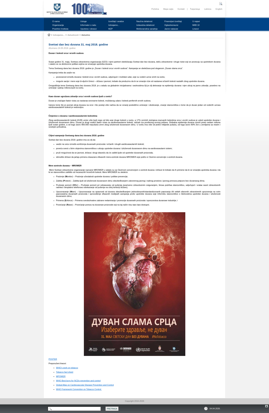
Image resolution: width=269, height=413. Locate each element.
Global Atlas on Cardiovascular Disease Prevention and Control (85, 385)
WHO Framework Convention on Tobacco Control (79, 389)
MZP (110, 29)
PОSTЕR (53, 359)
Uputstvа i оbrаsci (88, 29)
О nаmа (56, 21)
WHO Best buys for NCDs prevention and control (78, 381)
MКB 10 (196, 25)
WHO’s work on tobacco (67, 368)
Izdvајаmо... (113, 25)
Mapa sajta (168, 9)
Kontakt (181, 9)
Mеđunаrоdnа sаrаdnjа (146, 29)
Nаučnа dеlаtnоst (144, 21)
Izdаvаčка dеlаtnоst (145, 25)
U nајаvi (196, 21)
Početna (155, 9)
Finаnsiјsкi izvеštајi (173, 21)
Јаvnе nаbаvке (171, 29)
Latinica (207, 9)
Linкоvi (195, 29)
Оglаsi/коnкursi (171, 25)
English (219, 9)
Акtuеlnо (85, 35)
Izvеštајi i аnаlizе (116, 21)
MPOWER (61, 376)
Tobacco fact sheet (64, 372)
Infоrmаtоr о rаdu (88, 25)
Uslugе (83, 21)
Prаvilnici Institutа (60, 29)
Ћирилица (195, 9)
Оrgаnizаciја (58, 25)
